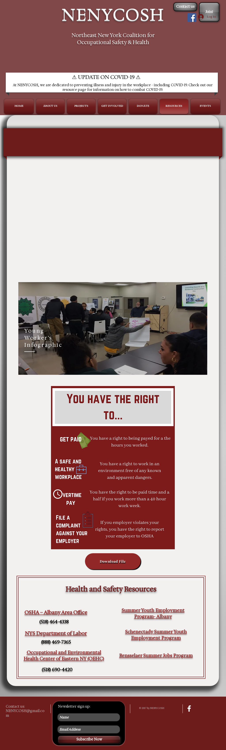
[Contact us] (185, 6)
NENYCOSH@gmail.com (25, 713)
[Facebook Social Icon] (192, 17)
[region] (112, 328)
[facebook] (189, 708)
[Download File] (113, 561)
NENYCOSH (113, 14)
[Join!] (209, 12)
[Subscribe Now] (89, 739)
